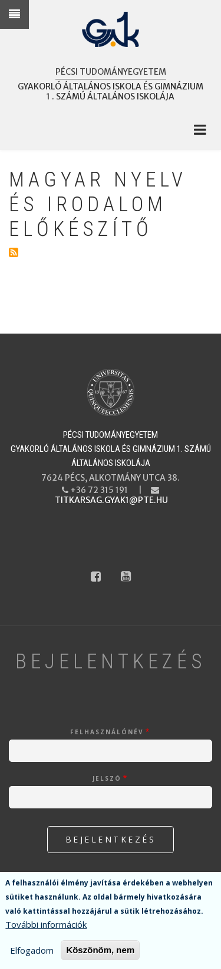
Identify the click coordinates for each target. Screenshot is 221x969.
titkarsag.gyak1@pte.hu (111, 500)
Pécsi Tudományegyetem (110, 71)
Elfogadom (32, 950)
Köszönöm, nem (100, 950)
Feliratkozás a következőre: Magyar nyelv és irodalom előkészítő (13, 252)
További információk (46, 924)
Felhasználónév (107, 732)
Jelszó (107, 778)
